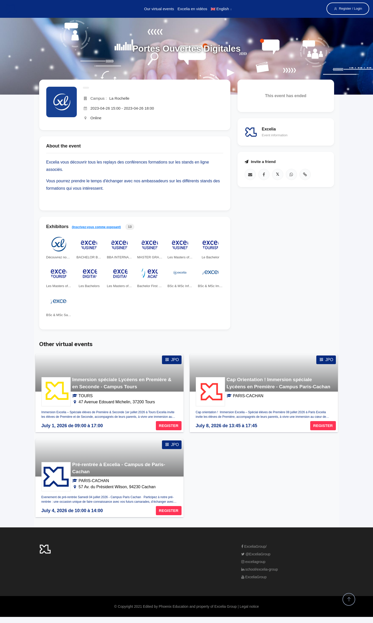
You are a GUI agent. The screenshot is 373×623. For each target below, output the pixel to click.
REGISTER (168, 425)
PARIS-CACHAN (248, 396)
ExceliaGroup (254, 577)
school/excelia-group (259, 569)
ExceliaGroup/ (254, 546)
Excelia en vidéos (192, 9)
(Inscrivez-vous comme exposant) (96, 227)
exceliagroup (253, 562)
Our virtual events (159, 9)
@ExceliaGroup (256, 554)
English (220, 9)
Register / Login (348, 9)
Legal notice (249, 606)
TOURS (86, 396)
